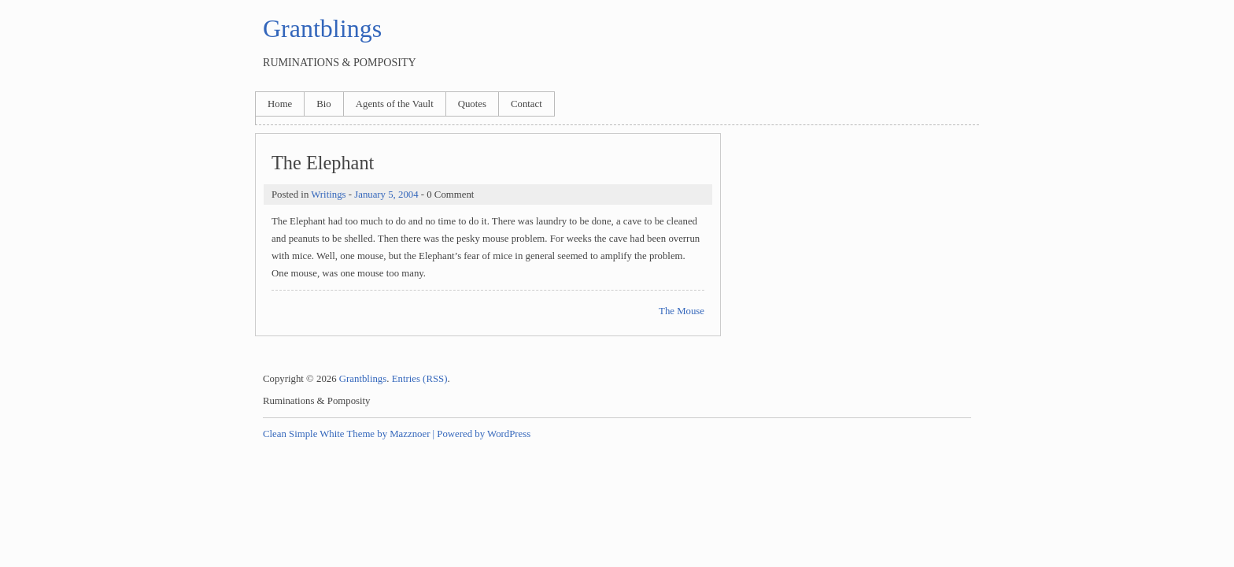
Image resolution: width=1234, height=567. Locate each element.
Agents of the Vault (395, 103)
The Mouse (681, 311)
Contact (526, 103)
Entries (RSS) (420, 378)
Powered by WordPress (483, 433)
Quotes (472, 103)
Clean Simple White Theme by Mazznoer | (348, 433)
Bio (323, 103)
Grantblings (322, 28)
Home (280, 103)
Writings (328, 194)
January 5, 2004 (386, 194)
